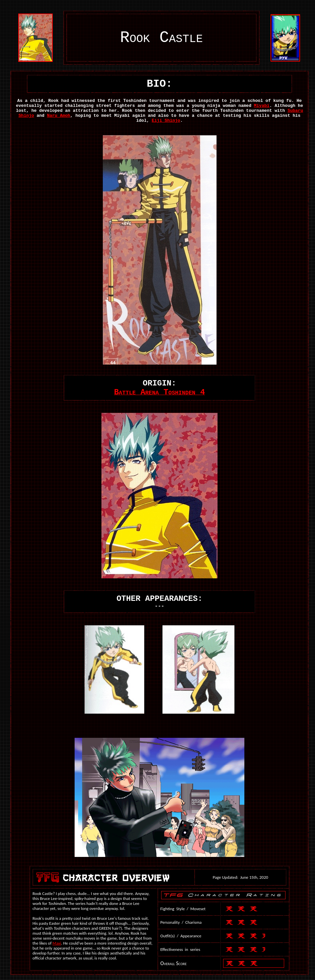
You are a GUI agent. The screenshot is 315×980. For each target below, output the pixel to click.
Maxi (56, 943)
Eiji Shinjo (166, 120)
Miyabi (262, 105)
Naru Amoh (58, 115)
